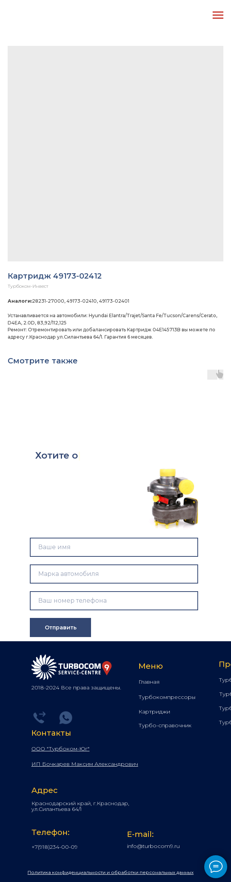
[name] (114, 547)
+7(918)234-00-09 (54, 846)
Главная (148, 681)
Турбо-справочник (165, 725)
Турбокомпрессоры (166, 697)
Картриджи (154, 711)
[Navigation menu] (218, 15)
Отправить (60, 627)
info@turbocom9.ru (153, 846)
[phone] (114, 600)
